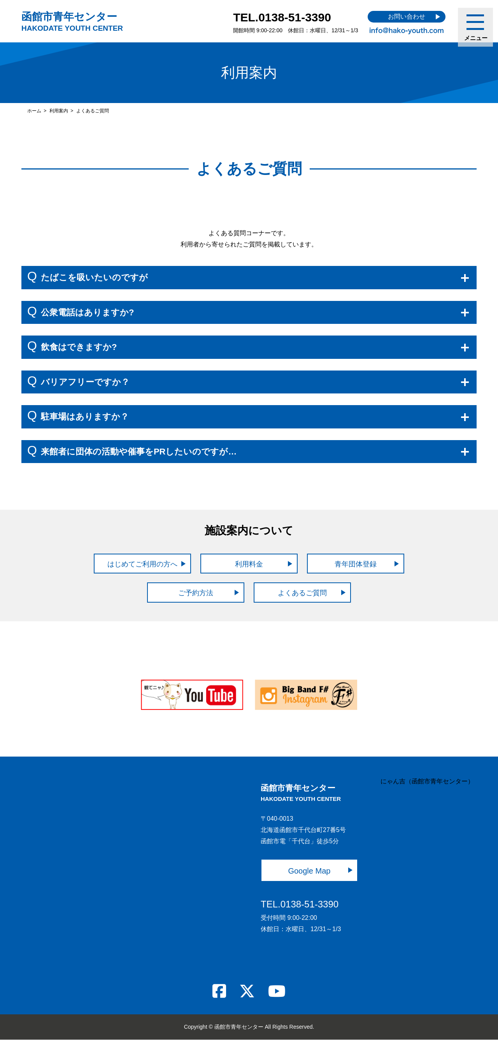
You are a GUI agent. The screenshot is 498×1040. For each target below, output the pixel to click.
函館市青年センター (72, 21)
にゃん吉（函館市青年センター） (427, 781)
